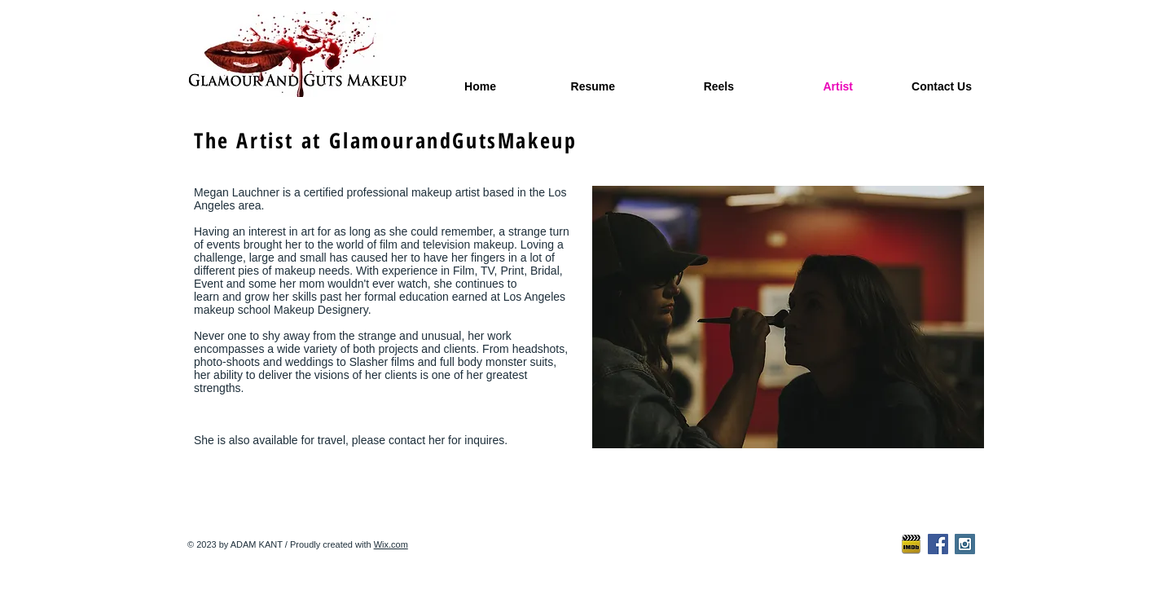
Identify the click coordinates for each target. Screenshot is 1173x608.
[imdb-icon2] (911, 544)
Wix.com (391, 544)
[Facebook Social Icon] (938, 544)
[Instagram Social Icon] (965, 544)
